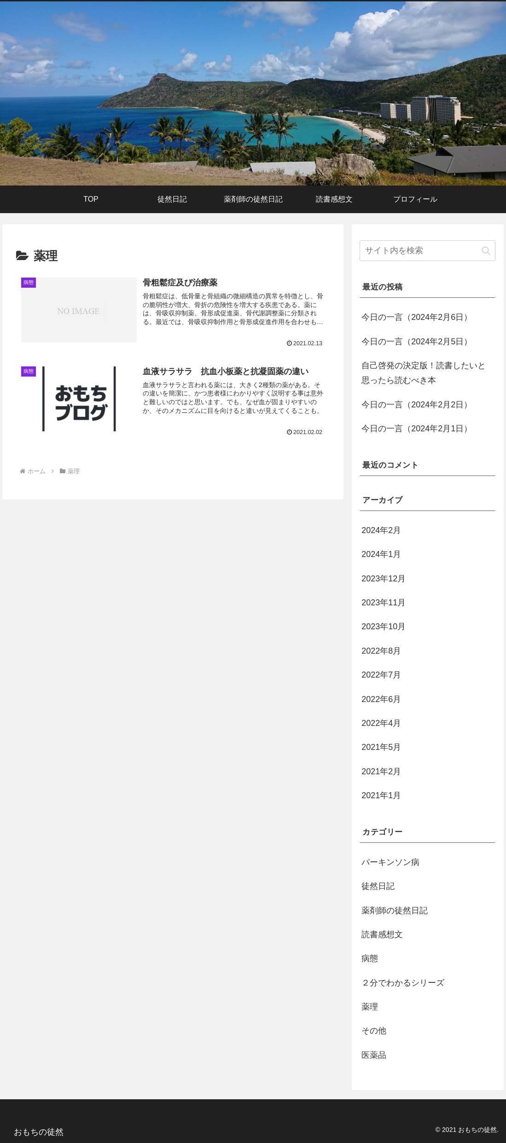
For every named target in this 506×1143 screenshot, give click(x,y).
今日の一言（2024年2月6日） (416, 317)
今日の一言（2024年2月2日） (416, 404)
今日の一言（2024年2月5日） (416, 341)
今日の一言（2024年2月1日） (416, 428)
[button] (486, 250)
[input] (427, 250)
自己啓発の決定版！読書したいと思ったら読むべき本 (423, 373)
